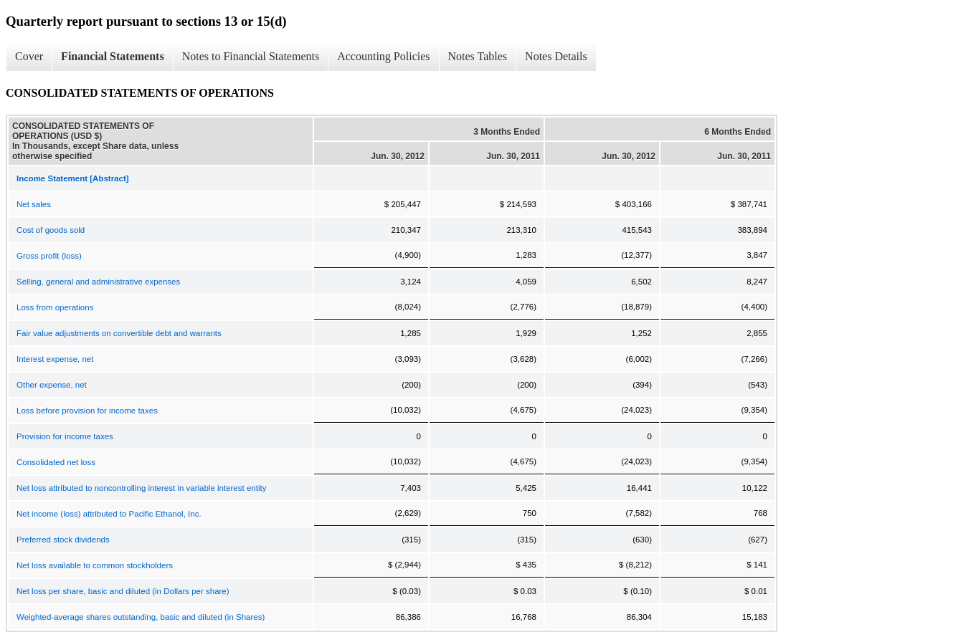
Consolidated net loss (55, 462)
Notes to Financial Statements (251, 56)
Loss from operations (54, 307)
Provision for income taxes (64, 436)
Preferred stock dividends (63, 539)
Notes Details (556, 56)
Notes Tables (478, 56)
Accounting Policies (383, 56)
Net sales (33, 204)
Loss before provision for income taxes (87, 410)
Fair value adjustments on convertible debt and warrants (119, 333)
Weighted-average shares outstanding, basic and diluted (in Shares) (140, 617)
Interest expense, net (54, 359)
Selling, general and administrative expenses (98, 281)
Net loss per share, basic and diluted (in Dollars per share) (122, 591)
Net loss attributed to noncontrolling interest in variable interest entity (141, 488)
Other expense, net (51, 384)
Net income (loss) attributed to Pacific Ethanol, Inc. (109, 513)
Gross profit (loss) (49, 256)
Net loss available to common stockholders (94, 565)
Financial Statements (112, 56)
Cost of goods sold (50, 230)
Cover (29, 56)
